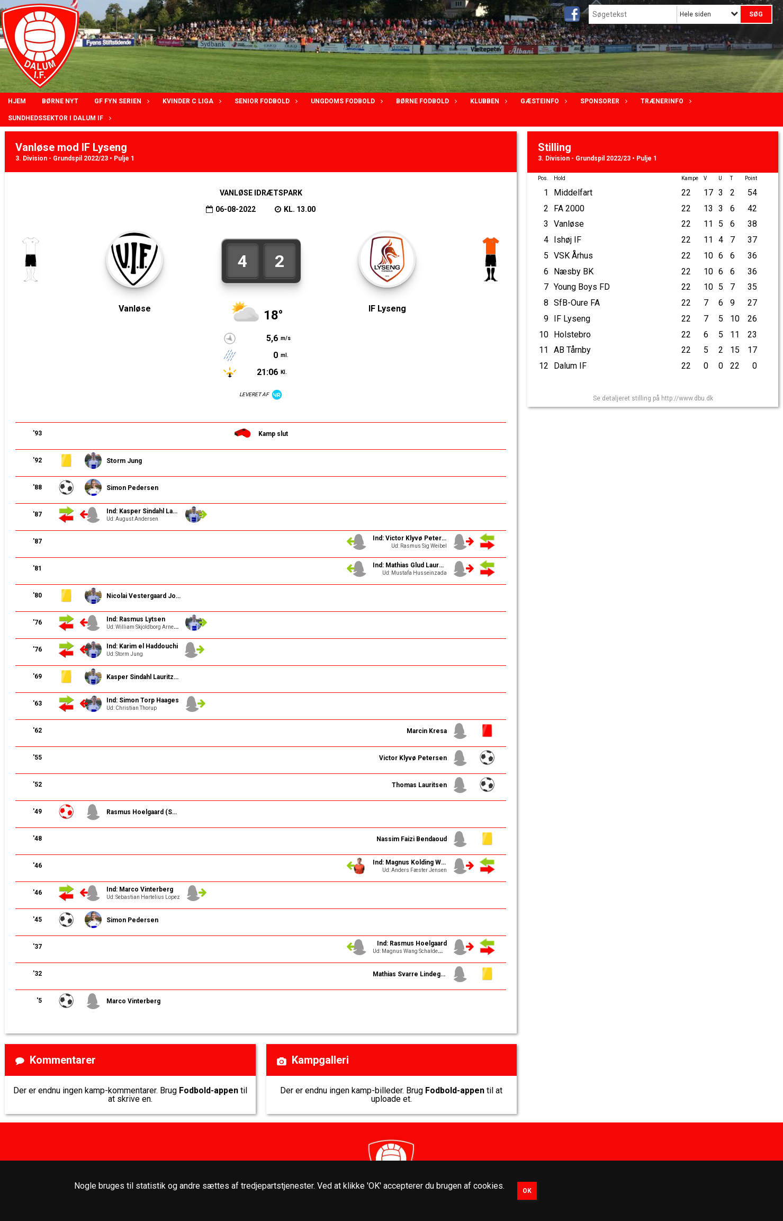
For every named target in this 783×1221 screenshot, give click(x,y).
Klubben (487, 101)
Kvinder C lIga (191, 101)
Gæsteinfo (542, 101)
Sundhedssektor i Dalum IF (58, 118)
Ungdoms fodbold (345, 101)
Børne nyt (60, 101)
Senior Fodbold (265, 101)
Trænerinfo (665, 101)
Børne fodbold (425, 101)
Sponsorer (602, 101)
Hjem (17, 101)
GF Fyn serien (120, 101)
